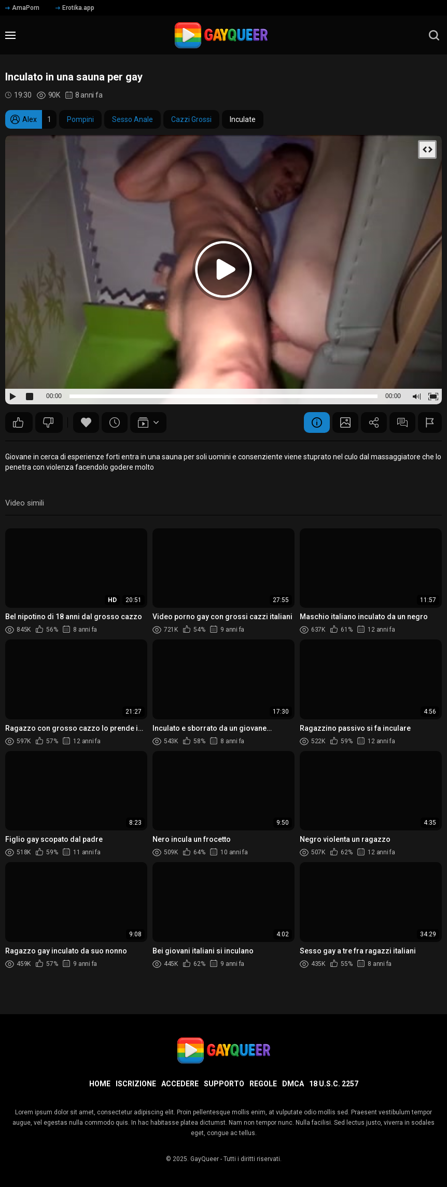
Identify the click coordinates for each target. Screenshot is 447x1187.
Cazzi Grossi (191, 119)
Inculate (243, 119)
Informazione (317, 422)
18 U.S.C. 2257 (333, 1084)
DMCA (293, 1084)
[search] (434, 35)
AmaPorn (22, 7)
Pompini (80, 119)
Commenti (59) (402, 422)
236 (18, 422)
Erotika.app (74, 7)
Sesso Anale (132, 119)
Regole (263, 1084)
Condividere (374, 422)
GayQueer (204, 1159)
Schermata (345, 422)
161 (48, 422)
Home (99, 1084)
